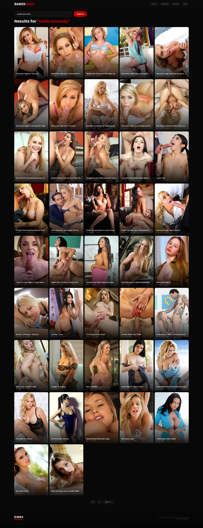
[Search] (43, 14)
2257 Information (183, 519)
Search (80, 14)
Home (154, 4)
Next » (108, 502)
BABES (24, 4)
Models (176, 4)
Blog (185, 4)
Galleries (164, 4)
